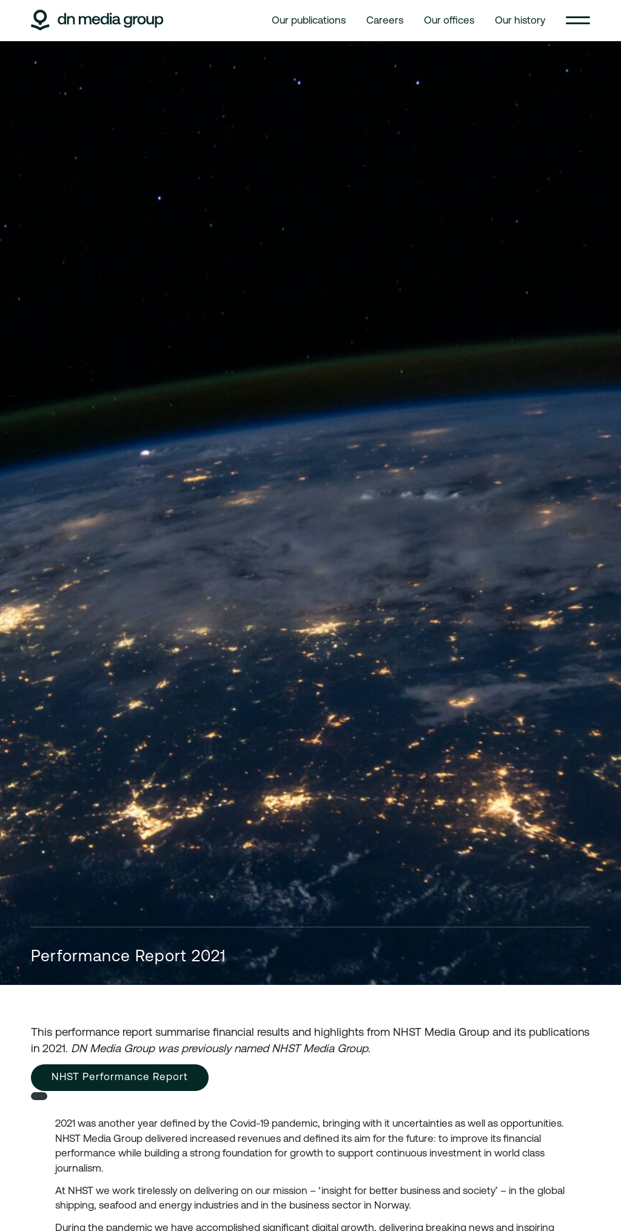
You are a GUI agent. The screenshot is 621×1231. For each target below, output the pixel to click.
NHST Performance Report (120, 1076)
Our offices (449, 20)
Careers (384, 20)
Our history (520, 20)
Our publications (309, 20)
